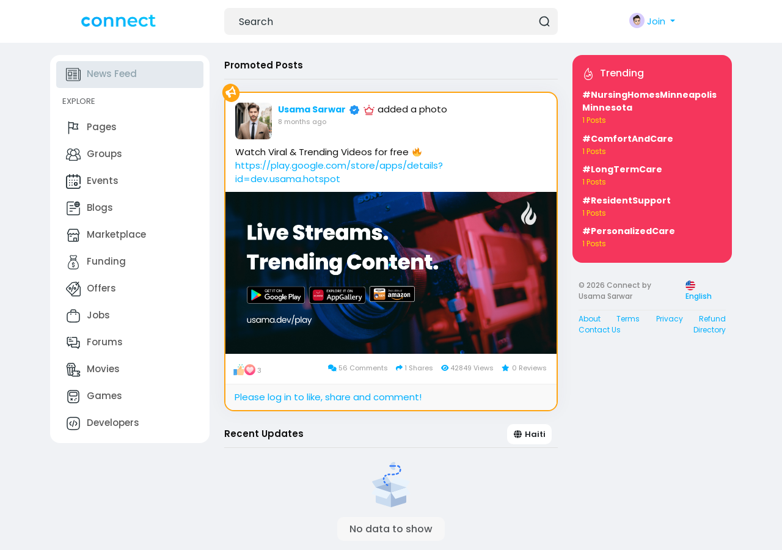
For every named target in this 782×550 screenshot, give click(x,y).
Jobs (88, 316)
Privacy (669, 319)
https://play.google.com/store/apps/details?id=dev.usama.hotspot (339, 172)
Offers (91, 289)
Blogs (89, 208)
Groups (94, 154)
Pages (91, 127)
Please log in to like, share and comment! (328, 397)
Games (94, 396)
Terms (628, 319)
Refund (712, 319)
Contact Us (600, 329)
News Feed (101, 74)
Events (92, 181)
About (590, 319)
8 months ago (302, 122)
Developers (102, 423)
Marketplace (106, 235)
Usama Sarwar (312, 109)
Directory (709, 329)
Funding (96, 262)
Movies (93, 369)
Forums (94, 343)
